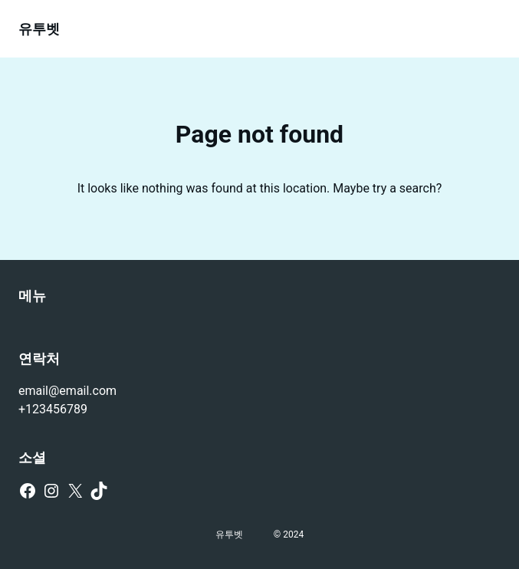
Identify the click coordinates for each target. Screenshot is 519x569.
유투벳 (39, 29)
